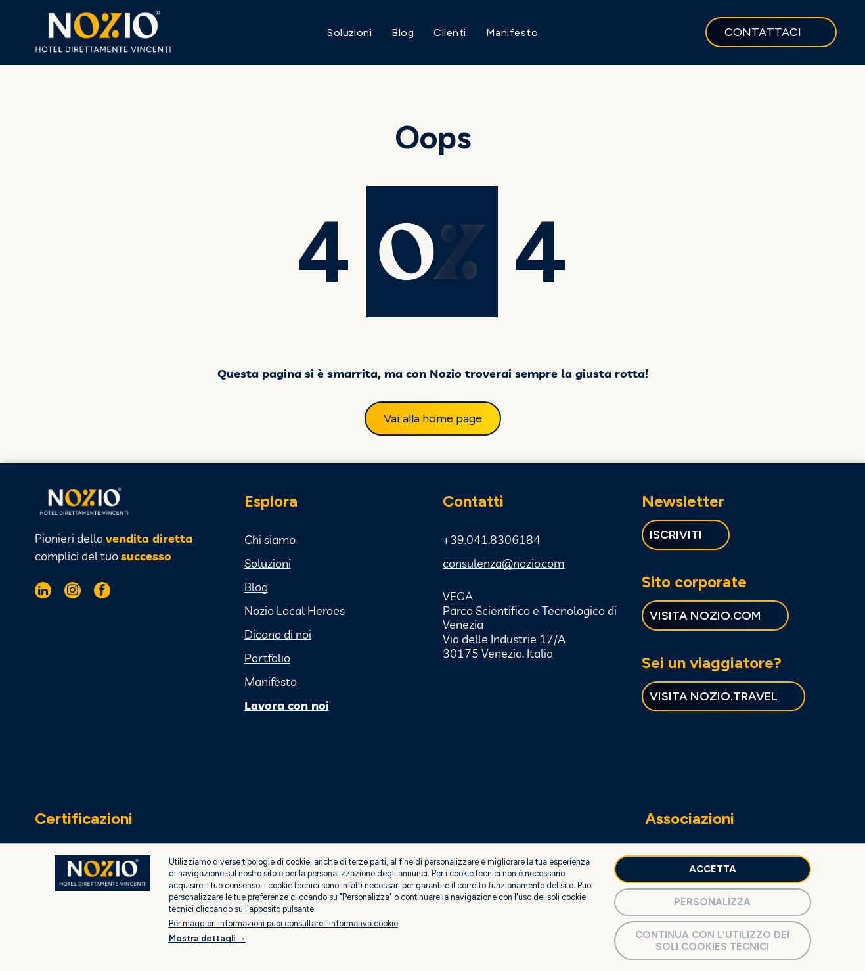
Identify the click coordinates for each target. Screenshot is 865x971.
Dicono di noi (277, 633)
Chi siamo (270, 538)
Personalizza (712, 901)
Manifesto (270, 680)
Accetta (712, 868)
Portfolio (267, 656)
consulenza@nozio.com (503, 562)
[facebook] (102, 590)
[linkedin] (43, 590)
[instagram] (72, 590)
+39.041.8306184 (492, 538)
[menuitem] (349, 31)
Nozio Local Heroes (294, 609)
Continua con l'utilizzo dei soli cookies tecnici (712, 939)
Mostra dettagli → (207, 937)
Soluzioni (267, 562)
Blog (256, 585)
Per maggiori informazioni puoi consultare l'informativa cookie (283, 922)
